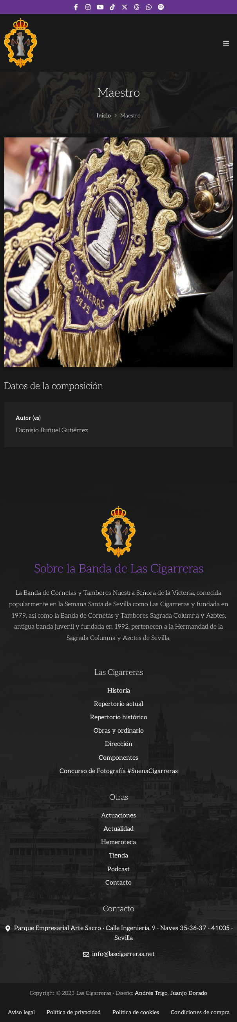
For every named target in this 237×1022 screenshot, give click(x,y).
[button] (226, 43)
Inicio (104, 116)
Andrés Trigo (151, 993)
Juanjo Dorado (188, 993)
